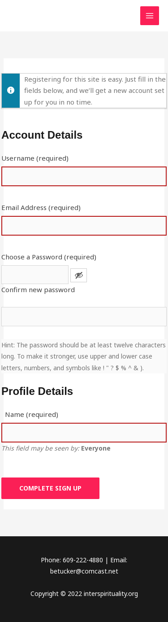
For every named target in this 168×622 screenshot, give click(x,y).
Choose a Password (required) (48, 256)
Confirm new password (38, 289)
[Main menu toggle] (149, 16)
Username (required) (35, 157)
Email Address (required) (41, 207)
